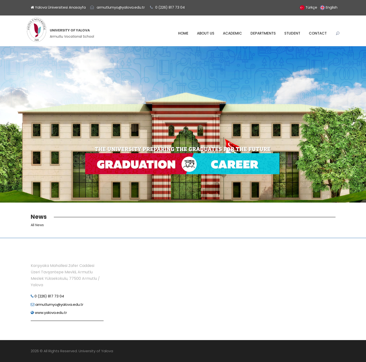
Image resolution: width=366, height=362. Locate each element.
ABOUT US (205, 33)
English (331, 7)
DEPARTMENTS (263, 33)
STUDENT (292, 33)
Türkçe (311, 7)
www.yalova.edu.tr (49, 312)
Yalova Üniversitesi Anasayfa (58, 7)
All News (37, 225)
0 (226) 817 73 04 (47, 296)
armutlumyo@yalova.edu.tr (57, 304)
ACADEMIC (232, 33)
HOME (183, 33)
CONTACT (318, 33)
